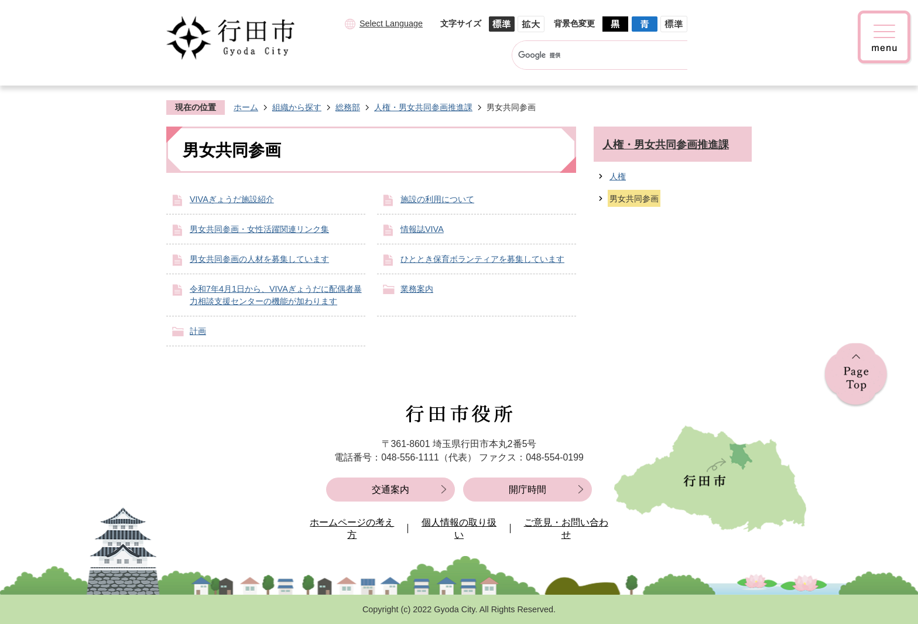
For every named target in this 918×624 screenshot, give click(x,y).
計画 (198, 331)
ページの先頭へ (856, 375)
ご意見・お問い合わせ (566, 528)
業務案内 (416, 289)
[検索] (588, 55)
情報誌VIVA (422, 229)
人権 (617, 176)
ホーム (246, 107)
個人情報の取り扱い (459, 528)
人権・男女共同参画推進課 (423, 107)
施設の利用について (437, 199)
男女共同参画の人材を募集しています (259, 259)
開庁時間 (527, 490)
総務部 (347, 107)
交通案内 (390, 490)
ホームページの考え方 (352, 528)
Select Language (391, 23)
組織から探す (296, 107)
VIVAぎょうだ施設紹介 (232, 199)
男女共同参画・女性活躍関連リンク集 (259, 229)
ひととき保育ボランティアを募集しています (482, 259)
